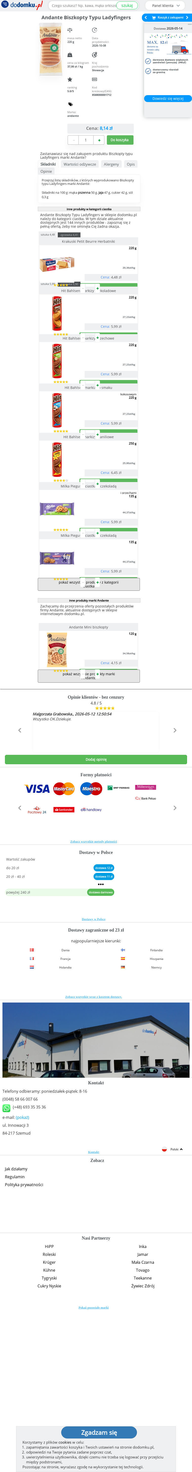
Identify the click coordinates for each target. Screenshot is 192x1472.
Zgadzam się (99, 1432)
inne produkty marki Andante (89, 738)
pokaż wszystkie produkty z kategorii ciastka (89, 722)
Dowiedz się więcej (168, 98)
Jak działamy (16, 1326)
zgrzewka (78, 235)
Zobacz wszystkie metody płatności (93, 999)
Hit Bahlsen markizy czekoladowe (89, 310)
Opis (131, 164)
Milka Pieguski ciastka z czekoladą (89, 584)
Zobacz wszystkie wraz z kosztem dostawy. (93, 1154)
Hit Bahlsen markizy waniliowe (89, 515)
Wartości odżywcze (80, 164)
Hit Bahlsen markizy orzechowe (89, 377)
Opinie (46, 171)
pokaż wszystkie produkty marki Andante (89, 833)
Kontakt (93, 1310)
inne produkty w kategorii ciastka (89, 209)
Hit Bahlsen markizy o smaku (89, 446)
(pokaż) (22, 1275)
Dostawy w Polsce (93, 1077)
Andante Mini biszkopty (89, 765)
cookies (64, 1442)
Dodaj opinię (96, 917)
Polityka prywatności (24, 1342)
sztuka (57, 234)
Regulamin (15, 1334)
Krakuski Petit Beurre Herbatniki (88, 241)
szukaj (127, 5)
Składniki (48, 164)
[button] (18, 898)
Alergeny (111, 164)
